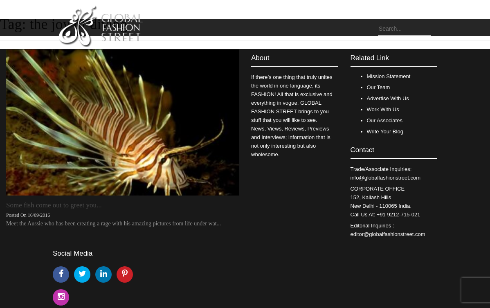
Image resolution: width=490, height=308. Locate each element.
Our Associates (384, 120)
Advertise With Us (388, 98)
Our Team (378, 87)
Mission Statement (389, 76)
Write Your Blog (385, 131)
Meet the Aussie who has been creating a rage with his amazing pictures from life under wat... (113, 223)
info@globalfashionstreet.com (385, 178)
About (260, 58)
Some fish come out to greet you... (54, 205)
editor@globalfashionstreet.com (388, 234)
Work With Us (383, 109)
